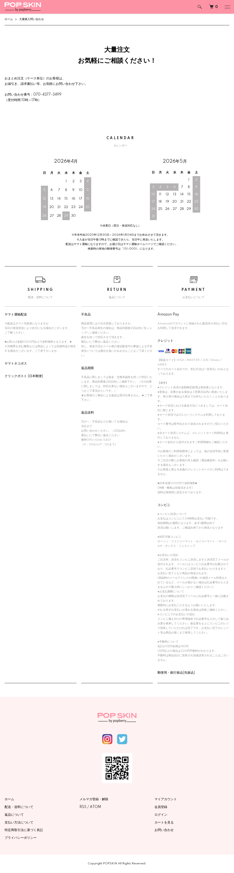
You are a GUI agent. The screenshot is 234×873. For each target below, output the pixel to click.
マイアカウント (165, 799)
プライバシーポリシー (21, 838)
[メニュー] (227, 7)
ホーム (9, 19)
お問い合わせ (164, 830)
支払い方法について (19, 822)
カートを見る (164, 822)
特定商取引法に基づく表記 (24, 830)
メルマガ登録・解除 (94, 799)
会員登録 (160, 807)
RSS (83, 807)
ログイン (160, 815)
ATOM (95, 807)
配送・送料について (19, 807)
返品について (14, 815)
